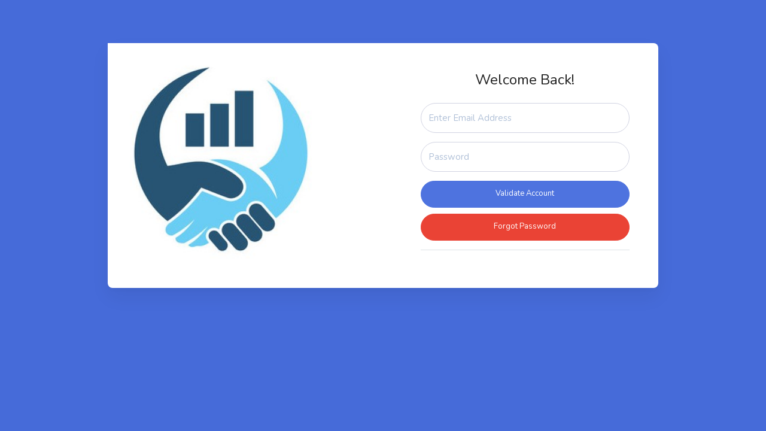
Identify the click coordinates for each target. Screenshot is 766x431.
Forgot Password (525, 226)
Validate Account (525, 193)
